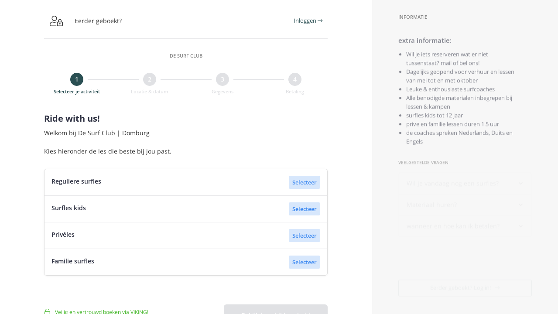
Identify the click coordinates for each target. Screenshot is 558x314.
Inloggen (308, 20)
